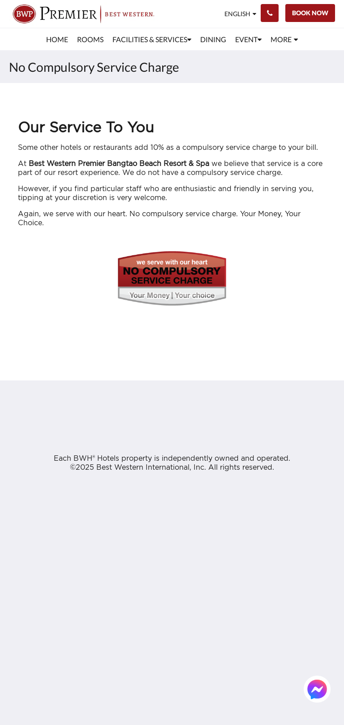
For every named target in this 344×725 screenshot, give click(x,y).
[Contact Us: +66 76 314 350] (270, 13)
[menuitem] (57, 39)
